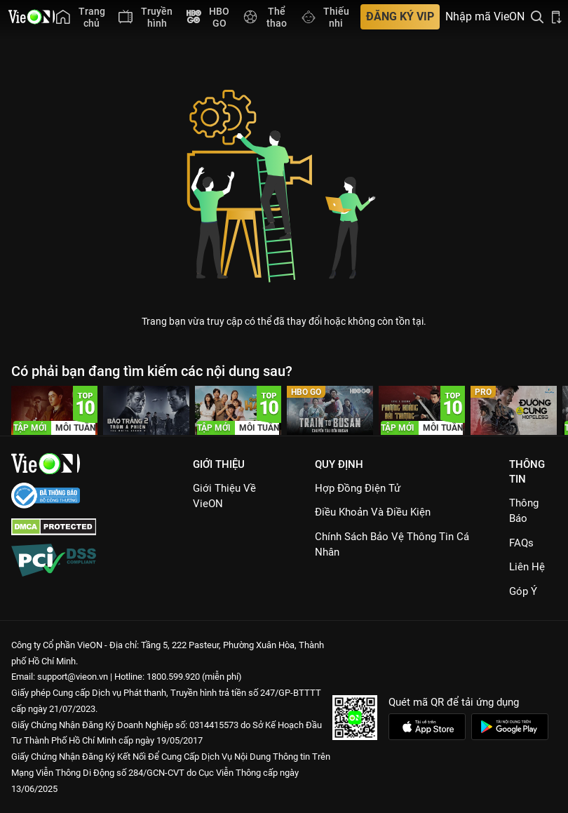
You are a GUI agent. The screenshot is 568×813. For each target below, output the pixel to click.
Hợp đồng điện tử (357, 488)
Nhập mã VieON (485, 16)
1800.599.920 (173, 676)
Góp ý (523, 591)
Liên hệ (527, 566)
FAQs (521, 543)
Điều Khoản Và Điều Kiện (373, 512)
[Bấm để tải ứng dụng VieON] (557, 17)
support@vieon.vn (72, 676)
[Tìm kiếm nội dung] (537, 17)
